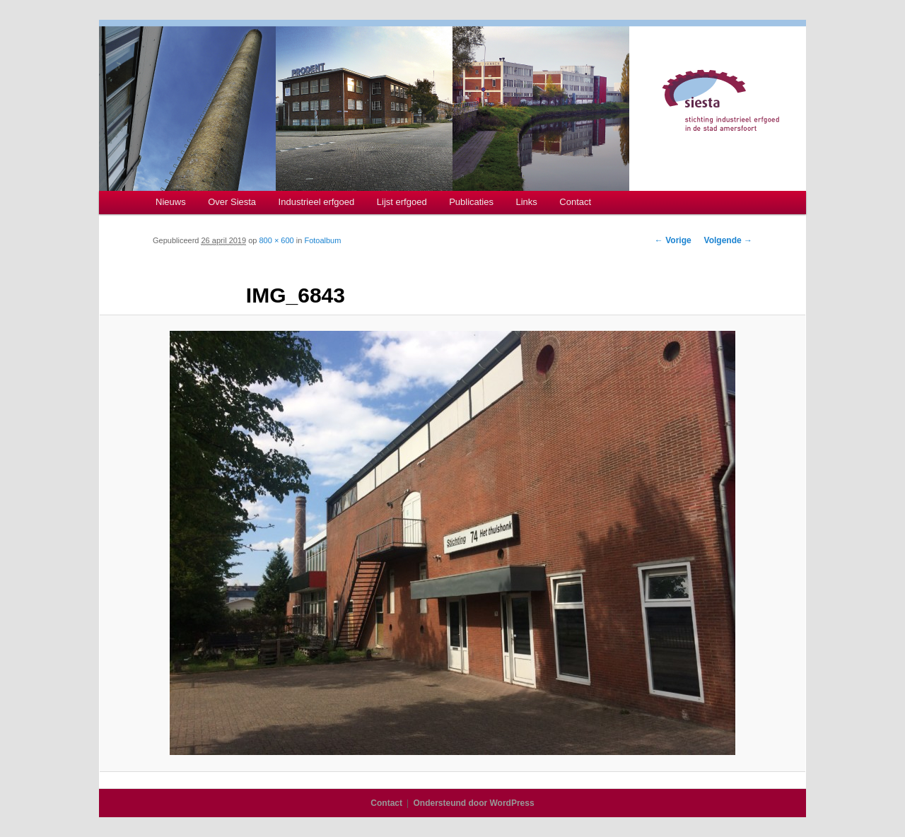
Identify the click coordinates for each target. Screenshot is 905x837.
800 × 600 (276, 240)
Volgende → (728, 240)
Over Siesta (232, 202)
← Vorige (673, 240)
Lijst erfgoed (402, 202)
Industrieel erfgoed (317, 202)
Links (526, 202)
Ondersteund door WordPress (474, 803)
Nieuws (171, 202)
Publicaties (471, 202)
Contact (575, 202)
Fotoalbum (322, 240)
